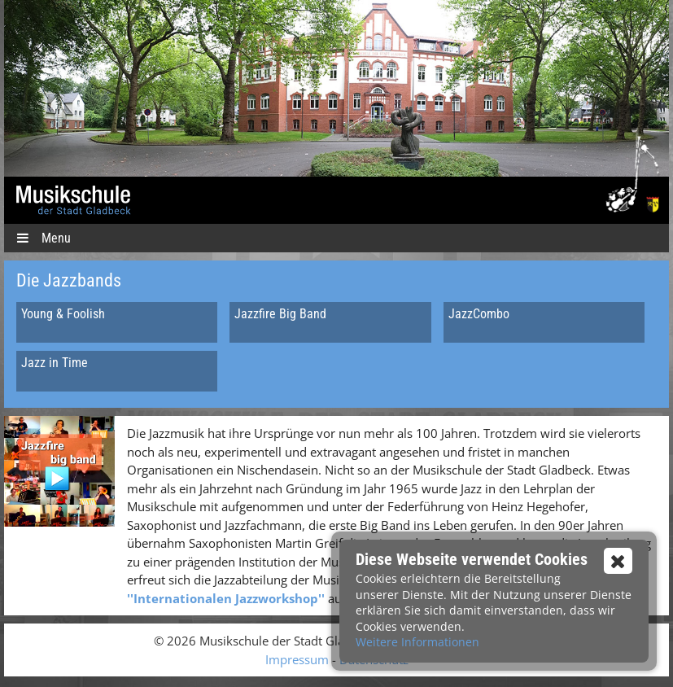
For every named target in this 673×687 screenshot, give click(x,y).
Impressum (297, 659)
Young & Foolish (63, 314)
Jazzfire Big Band (280, 314)
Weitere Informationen (417, 642)
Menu (43, 238)
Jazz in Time (54, 362)
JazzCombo (478, 314)
